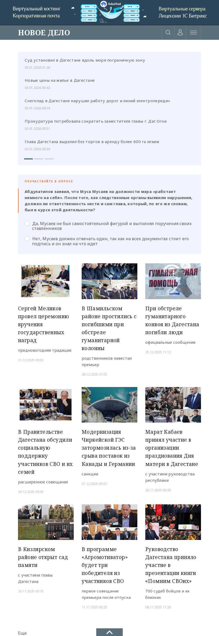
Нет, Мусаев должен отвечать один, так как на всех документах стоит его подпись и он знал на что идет (107, 241)
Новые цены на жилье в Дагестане (60, 80)
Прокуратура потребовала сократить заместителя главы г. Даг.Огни (96, 121)
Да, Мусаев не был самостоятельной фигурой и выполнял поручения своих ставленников (108, 226)
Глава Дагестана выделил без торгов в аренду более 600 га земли (92, 141)
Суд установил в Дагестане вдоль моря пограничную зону (85, 60)
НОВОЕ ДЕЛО (44, 32)
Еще (22, 633)
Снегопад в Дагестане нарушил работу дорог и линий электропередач (97, 100)
